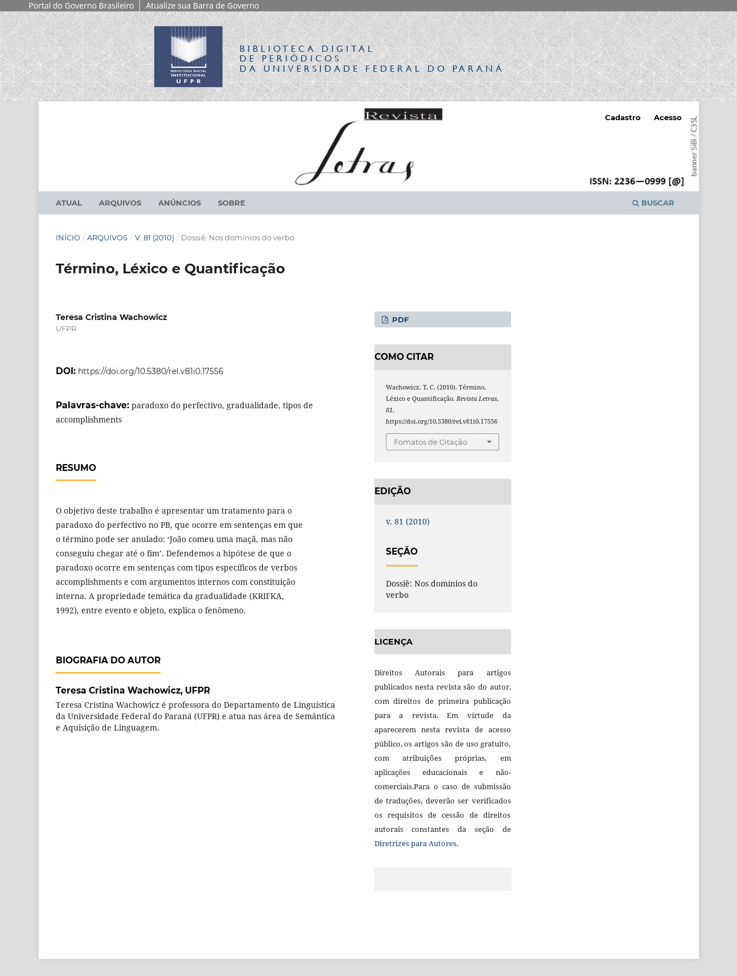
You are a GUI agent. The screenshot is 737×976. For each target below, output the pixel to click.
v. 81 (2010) (154, 237)
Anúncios (179, 202)
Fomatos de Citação (430, 441)
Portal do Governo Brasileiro (81, 5)
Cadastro (623, 117)
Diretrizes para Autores (415, 843)
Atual (69, 202)
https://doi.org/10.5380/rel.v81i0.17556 (151, 371)
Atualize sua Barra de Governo (202, 5)
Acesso (668, 117)
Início (68, 237)
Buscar (653, 202)
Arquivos (120, 202)
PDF (399, 319)
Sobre (231, 202)
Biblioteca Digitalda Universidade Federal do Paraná (372, 58)
